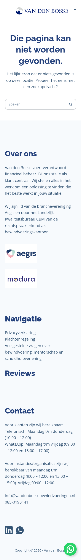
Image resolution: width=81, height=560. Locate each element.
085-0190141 (17, 502)
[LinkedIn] (9, 530)
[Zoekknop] (70, 104)
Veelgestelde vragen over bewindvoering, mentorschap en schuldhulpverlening (34, 352)
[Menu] (74, 11)
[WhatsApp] (20, 530)
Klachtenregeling (20, 339)
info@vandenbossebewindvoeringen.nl (40, 495)
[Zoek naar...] (35, 104)
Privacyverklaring (20, 332)
